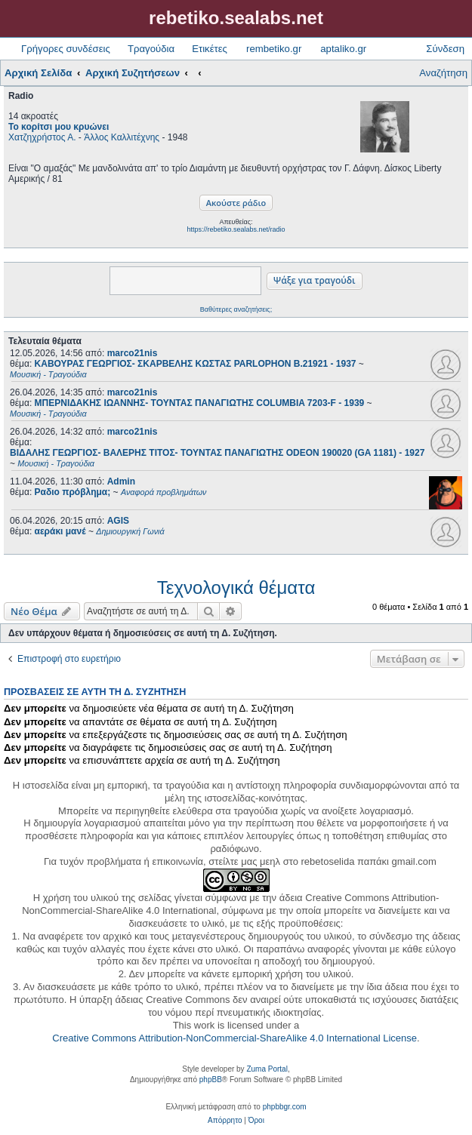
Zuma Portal (266, 1069)
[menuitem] (225, 1120)
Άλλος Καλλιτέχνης (121, 137)
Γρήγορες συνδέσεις (65, 48)
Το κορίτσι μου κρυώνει (58, 126)
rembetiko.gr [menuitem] (273, 48)
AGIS (118, 520)
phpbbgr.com (285, 1107)
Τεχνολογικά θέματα (236, 587)
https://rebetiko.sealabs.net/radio (236, 229)
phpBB (210, 1079)
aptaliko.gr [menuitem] (343, 48)
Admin (121, 481)
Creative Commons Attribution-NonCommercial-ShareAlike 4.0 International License (234, 1038)
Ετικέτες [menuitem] (209, 48)
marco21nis (132, 353)
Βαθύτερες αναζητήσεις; (236, 309)
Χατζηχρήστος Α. (42, 137)
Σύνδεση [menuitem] (445, 48)
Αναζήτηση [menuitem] (443, 72)
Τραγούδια (151, 48)
